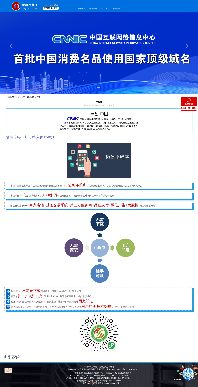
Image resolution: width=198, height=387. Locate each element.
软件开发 (16, 358)
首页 (23, 97)
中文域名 (105, 9)
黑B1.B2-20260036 (128, 369)
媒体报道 (81, 9)
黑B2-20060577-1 (113, 369)
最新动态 (93, 9)
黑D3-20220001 (115, 381)
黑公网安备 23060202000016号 (105, 383)
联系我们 (117, 9)
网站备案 (16, 356)
